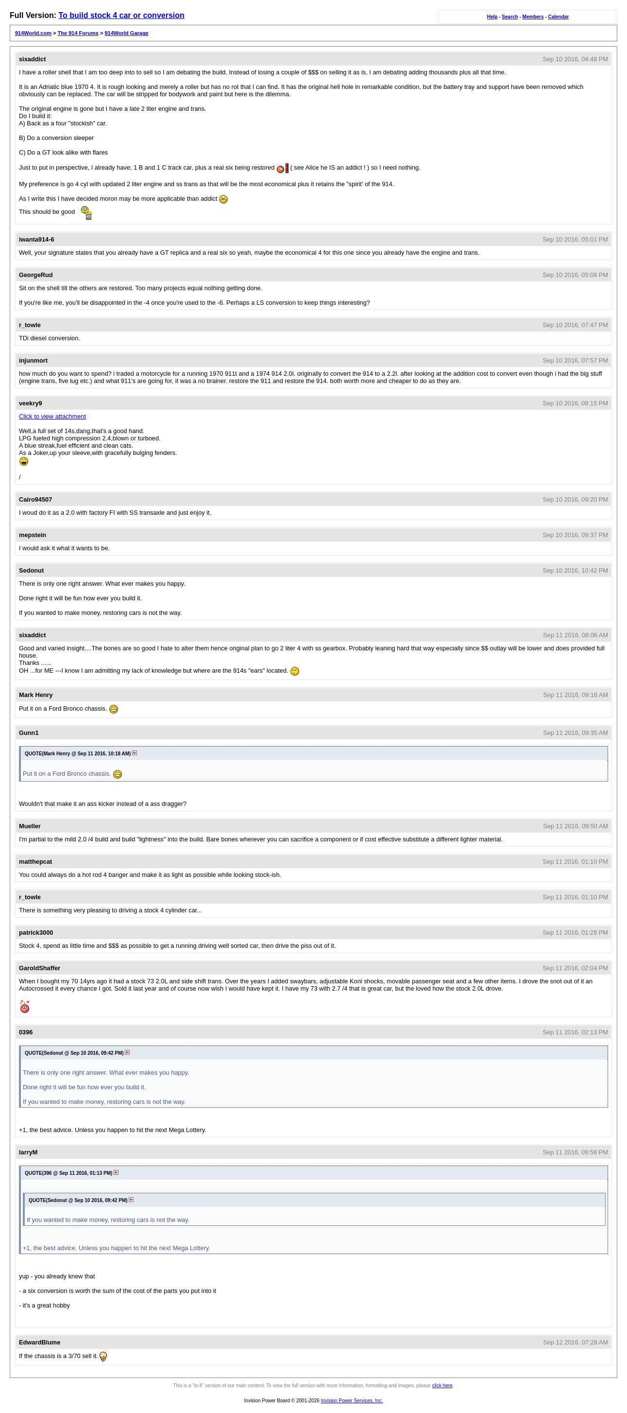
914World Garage (126, 33)
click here (442, 1385)
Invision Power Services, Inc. (352, 1400)
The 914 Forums (78, 33)
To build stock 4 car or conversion (121, 15)
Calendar (558, 16)
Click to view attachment (52, 416)
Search (510, 16)
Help (492, 16)
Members (533, 16)
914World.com (33, 33)
